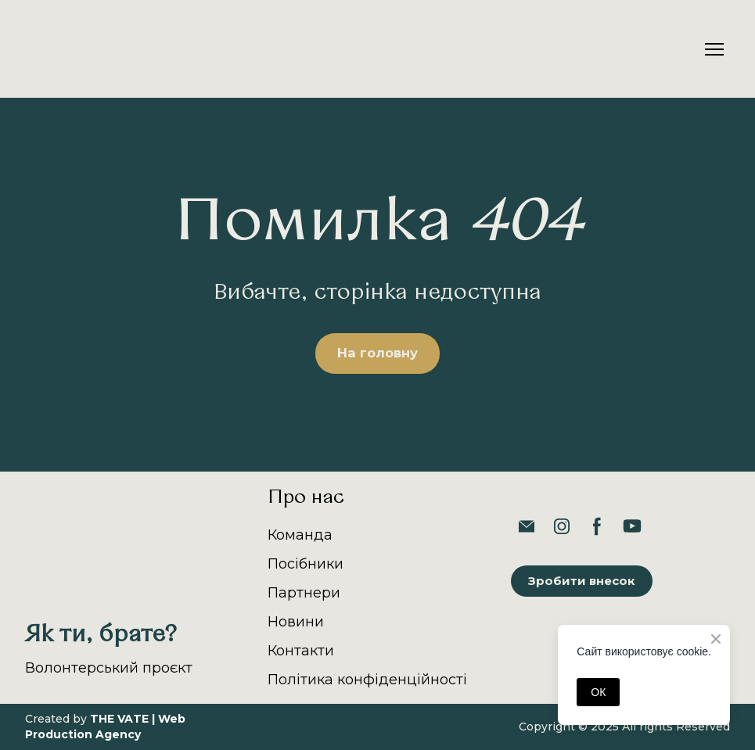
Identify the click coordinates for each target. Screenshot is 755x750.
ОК (598, 692)
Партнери (304, 592)
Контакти (301, 650)
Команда (300, 535)
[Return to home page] (70, 49)
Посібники (305, 563)
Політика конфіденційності (367, 679)
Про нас (306, 499)
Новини (296, 621)
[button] (377, 353)
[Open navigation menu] (714, 49)
